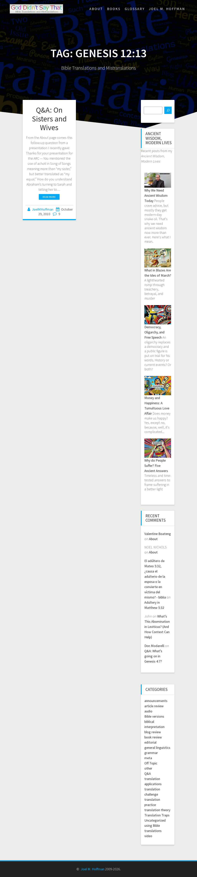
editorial (150, 742)
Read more (49, 196)
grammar (151, 753)
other (148, 768)
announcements (155, 701)
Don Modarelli (154, 646)
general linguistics (157, 747)
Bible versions (154, 716)
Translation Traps (157, 815)
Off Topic (150, 763)
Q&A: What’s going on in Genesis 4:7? (153, 656)
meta (148, 758)
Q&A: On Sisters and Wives (49, 118)
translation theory (157, 810)
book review (153, 737)
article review (154, 706)
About (96, 9)
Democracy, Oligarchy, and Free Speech (154, 332)
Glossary (135, 9)
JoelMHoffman (42, 209)
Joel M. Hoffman (167, 9)
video (148, 836)
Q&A (147, 773)
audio (148, 711)
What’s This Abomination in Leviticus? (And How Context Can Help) (157, 626)
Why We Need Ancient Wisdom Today (156, 195)
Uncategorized (155, 820)
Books (114, 9)
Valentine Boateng (157, 533)
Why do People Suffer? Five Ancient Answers (156, 465)
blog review (152, 732)
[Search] (168, 110)
